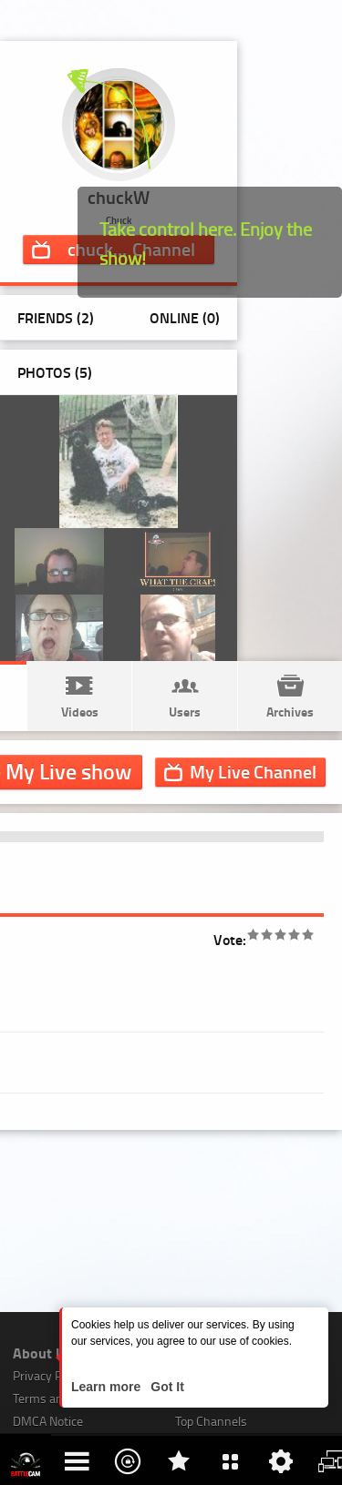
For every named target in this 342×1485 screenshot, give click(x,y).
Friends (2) (55, 317)
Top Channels (211, 1420)
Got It (165, 1386)
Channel (253, 771)
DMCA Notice (48, 1420)
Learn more (107, 1386)
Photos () (54, 371)
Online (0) (185, 317)
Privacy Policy (49, 1375)
